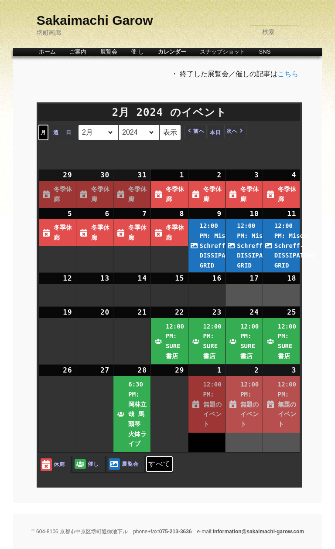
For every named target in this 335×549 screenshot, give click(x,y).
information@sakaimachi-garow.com (258, 532)
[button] (196, 131)
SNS (265, 51)
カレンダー (172, 51)
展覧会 (108, 51)
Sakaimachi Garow (95, 20)
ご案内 (77, 51)
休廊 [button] (53, 464)
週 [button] (56, 132)
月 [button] (43, 132)
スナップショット (222, 51)
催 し (137, 51)
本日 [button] (215, 132)
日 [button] (69, 132)
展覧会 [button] (124, 464)
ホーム (47, 51)
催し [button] (87, 464)
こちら (287, 74)
